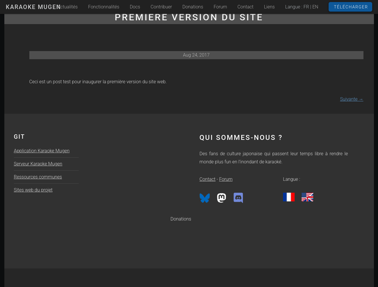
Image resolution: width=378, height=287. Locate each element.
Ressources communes (38, 177)
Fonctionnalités (103, 7)
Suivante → (351, 99)
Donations (192, 7)
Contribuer (161, 7)
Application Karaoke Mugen (42, 151)
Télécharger (351, 7)
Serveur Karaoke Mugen (38, 164)
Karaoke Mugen (33, 6)
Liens (269, 7)
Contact (245, 7)
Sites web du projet (33, 190)
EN (315, 7)
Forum (220, 7)
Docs (135, 7)
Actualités (68, 7)
